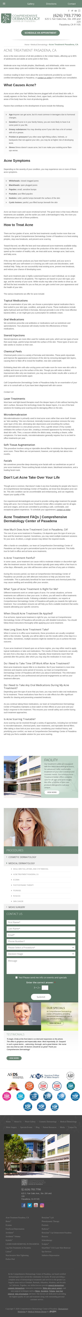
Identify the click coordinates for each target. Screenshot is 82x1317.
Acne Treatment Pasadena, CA (26, 874)
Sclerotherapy (47, 1240)
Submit (41, 997)
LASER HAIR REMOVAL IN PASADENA (22, 1244)
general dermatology (56, 1285)
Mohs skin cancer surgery (52, 1288)
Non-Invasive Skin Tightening (17, 1255)
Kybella (9, 1240)
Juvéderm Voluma (13, 1236)
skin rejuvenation (21, 1294)
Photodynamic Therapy (23, 885)
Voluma (52, 1291)
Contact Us (72, 1127)
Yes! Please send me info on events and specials (43, 977)
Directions (51, 3)
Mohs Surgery (17, 907)
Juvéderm (10, 1233)
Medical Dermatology (39, 45)
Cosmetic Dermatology (22, 857)
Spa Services (46, 1252)
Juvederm (44, 1291)
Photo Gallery (30, 1122)
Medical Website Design (37, 1312)
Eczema (16, 880)
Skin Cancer (18, 901)
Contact (72, 3)
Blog (37, 1127)
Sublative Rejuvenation (50, 1255)
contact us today (63, 510)
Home (27, 45)
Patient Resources (49, 1127)
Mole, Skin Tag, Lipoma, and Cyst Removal (30, 869)
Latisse (9, 1252)
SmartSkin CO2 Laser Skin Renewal (56, 1248)
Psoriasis (17, 890)
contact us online (45, 78)
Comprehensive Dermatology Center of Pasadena (21, 18)
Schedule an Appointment (40, 33)
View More (52, 792)
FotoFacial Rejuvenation (15, 1229)
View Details (55, 1023)
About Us (17, 1122)
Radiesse (45, 1229)
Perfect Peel (10, 1259)
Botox (8, 1221)
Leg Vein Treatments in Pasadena (18, 1248)
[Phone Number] (41, 941)
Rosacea (16, 896)
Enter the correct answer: (41, 982)
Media (62, 1127)
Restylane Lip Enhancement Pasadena (56, 1233)
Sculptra (45, 1244)
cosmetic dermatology (16, 1288)
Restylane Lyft (48, 1218)
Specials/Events (26, 1127)
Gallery (30, 3)
